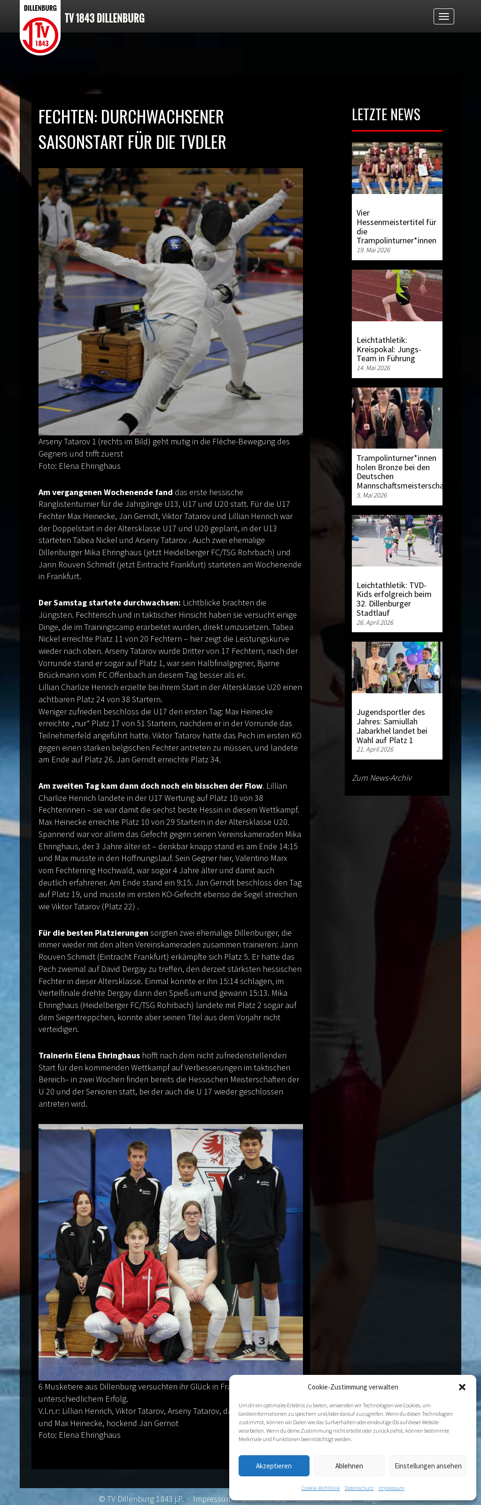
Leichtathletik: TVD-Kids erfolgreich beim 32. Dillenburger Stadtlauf (394, 599)
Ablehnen (349, 1465)
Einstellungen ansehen (428, 1465)
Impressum (391, 1487)
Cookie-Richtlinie (321, 1487)
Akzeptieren (274, 1465)
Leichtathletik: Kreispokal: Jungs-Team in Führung (389, 349)
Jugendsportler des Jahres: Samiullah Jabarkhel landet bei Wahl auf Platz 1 (392, 725)
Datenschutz (359, 1487)
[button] (462, 1387)
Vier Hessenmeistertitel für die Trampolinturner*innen (396, 226)
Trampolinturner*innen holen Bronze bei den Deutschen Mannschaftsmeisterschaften (407, 471)
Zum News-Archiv (381, 777)
